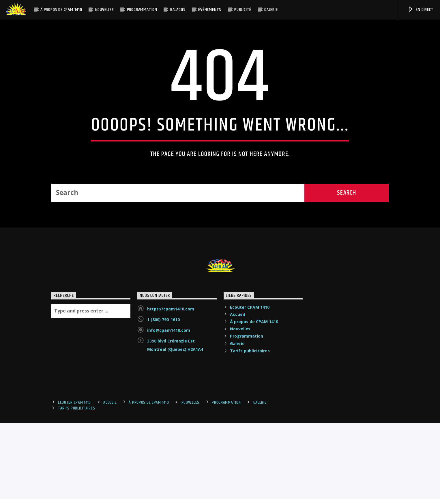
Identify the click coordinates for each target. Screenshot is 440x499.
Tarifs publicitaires (250, 478)
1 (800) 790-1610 (163, 447)
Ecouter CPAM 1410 (249, 434)
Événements (209, 9)
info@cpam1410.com (168, 457)
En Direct (420, 9)
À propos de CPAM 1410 (61, 9)
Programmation (142, 9)
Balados (178, 9)
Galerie (271, 9)
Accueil (237, 441)
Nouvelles (104, 9)
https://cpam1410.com (170, 436)
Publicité (242, 9)
